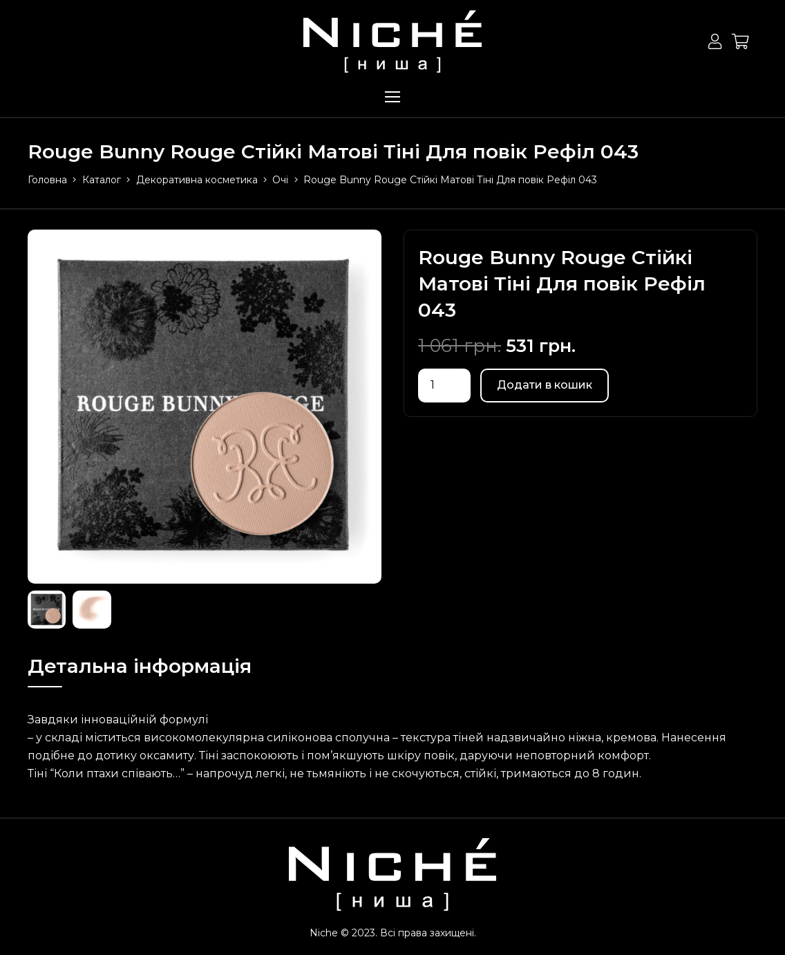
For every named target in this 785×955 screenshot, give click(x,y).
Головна (47, 180)
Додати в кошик (544, 384)
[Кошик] (740, 41)
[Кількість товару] (444, 385)
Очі (280, 180)
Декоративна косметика (197, 180)
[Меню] (392, 97)
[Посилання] (392, 41)
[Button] (714, 41)
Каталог (101, 180)
